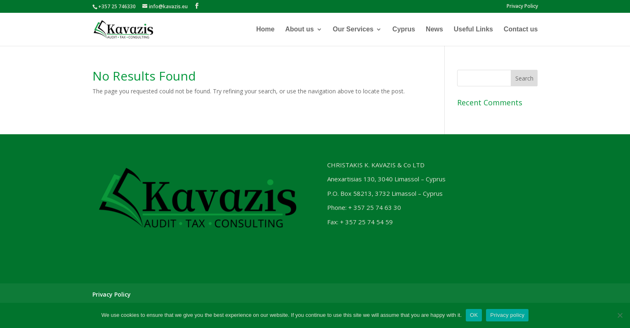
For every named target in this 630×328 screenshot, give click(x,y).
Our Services (353, 29)
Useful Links (473, 29)
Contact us (521, 29)
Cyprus (403, 29)
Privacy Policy (522, 7)
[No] (620, 315)
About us (299, 29)
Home (265, 29)
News (434, 29)
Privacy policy (507, 315)
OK (474, 315)
